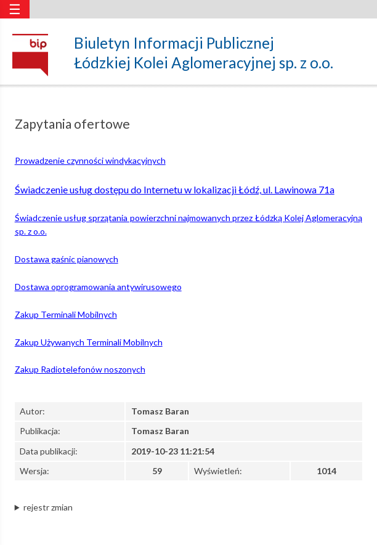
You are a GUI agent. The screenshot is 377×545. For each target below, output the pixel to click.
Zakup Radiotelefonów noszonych (80, 369)
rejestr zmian (48, 507)
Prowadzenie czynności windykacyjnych (90, 160)
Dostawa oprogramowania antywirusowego (98, 286)
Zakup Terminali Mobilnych (66, 314)
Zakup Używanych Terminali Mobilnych (89, 342)
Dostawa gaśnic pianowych (66, 259)
